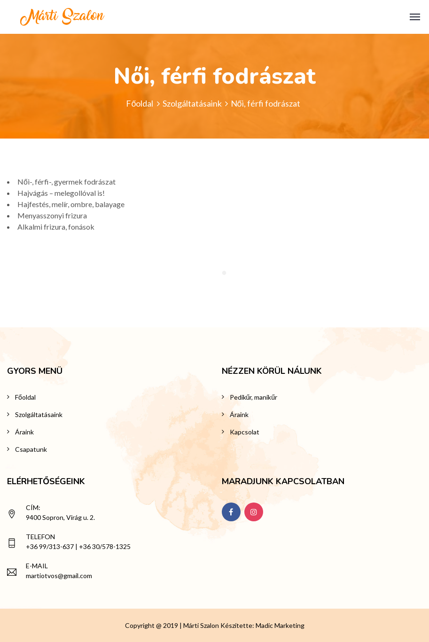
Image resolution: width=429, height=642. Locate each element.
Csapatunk (31, 449)
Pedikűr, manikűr (254, 397)
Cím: (33, 507)
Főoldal (139, 103)
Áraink (24, 432)
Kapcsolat (244, 432)
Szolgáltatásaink (192, 103)
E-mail (37, 566)
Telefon (40, 537)
